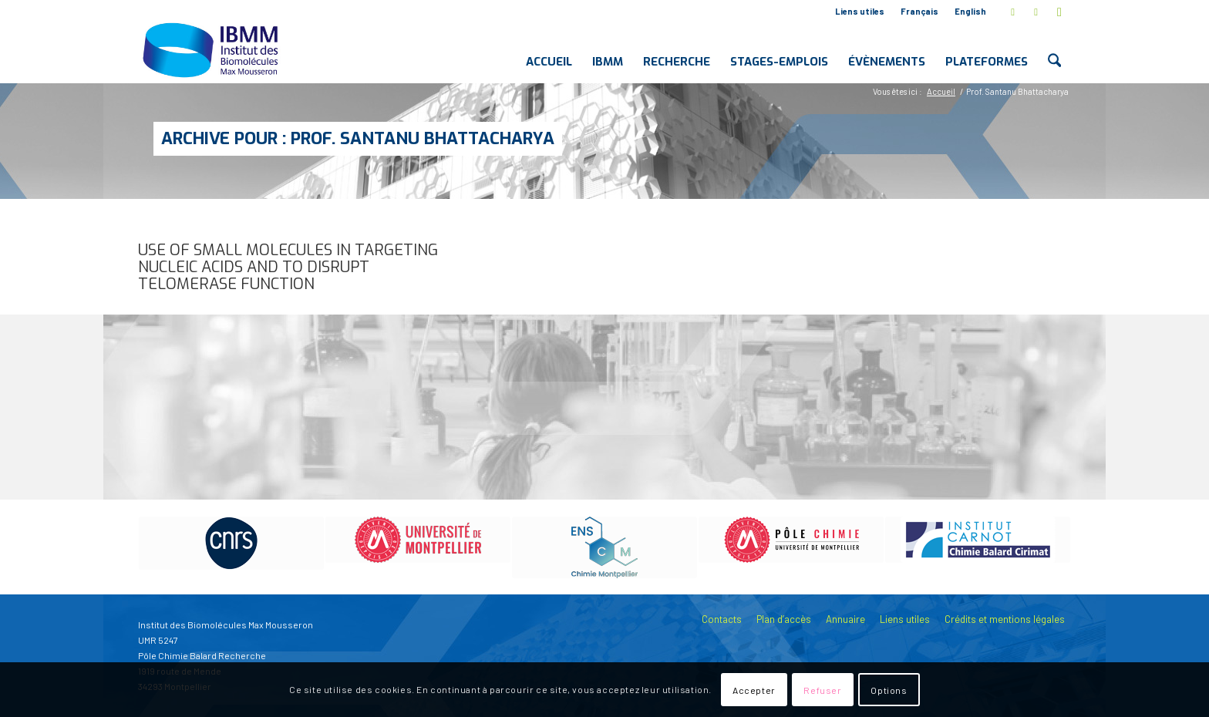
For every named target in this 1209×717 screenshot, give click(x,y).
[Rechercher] (1054, 49)
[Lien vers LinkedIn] (1036, 11)
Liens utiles (859, 11)
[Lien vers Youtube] (1059, 11)
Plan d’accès (783, 619)
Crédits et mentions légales (1005, 619)
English (970, 11)
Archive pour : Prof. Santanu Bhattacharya (357, 138)
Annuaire (845, 619)
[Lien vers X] (1013, 11)
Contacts (722, 619)
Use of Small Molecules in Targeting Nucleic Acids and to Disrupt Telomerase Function (288, 267)
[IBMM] (212, 49)
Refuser (822, 690)
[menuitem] (860, 11)
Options (889, 690)
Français (919, 11)
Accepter (754, 690)
